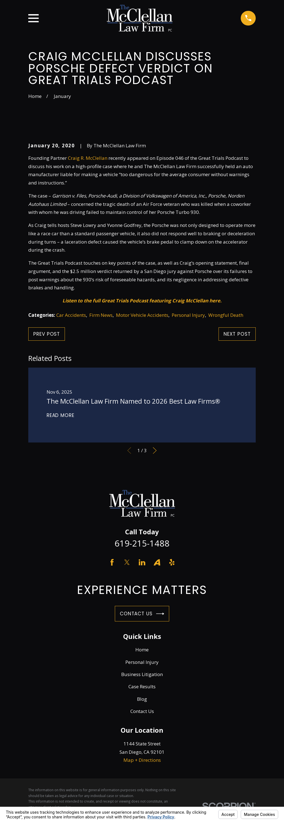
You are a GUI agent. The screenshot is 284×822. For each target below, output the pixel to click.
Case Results (142, 686)
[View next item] (154, 450)
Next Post (237, 334)
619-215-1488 (142, 543)
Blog (142, 699)
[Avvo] (157, 562)
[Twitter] (127, 562)
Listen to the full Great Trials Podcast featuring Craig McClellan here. (142, 300)
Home (142, 649)
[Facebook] (112, 562)
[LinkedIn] (142, 562)
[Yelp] (172, 562)
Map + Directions (142, 760)
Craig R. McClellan (87, 158)
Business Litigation (142, 674)
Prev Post (46, 334)
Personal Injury (188, 315)
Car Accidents (71, 315)
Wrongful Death (225, 315)
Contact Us (142, 614)
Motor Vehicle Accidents (142, 315)
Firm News (101, 315)
